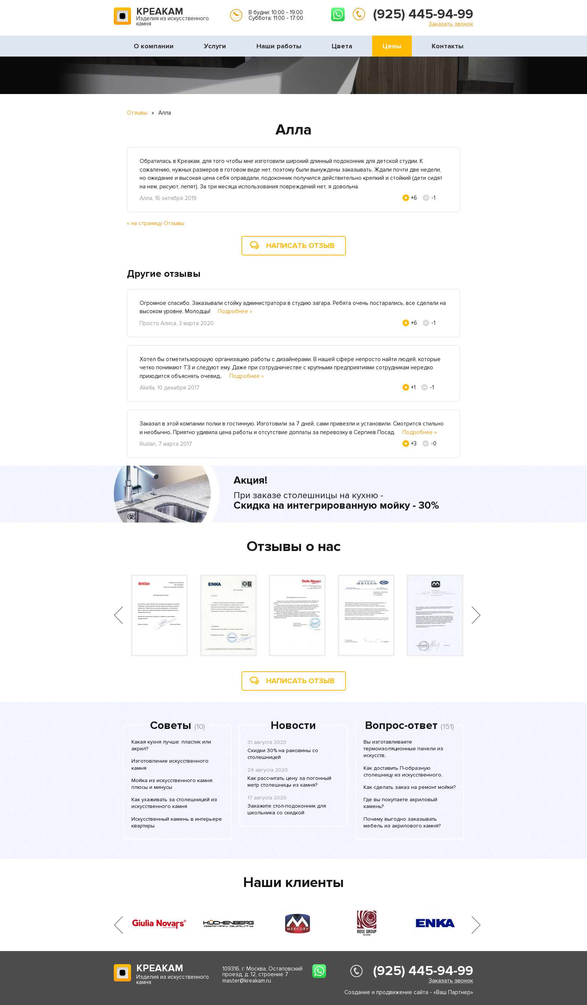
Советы (170, 725)
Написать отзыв (300, 245)
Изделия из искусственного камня (172, 17)
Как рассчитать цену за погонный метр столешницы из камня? (289, 781)
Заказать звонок (451, 24)
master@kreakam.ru (246, 980)
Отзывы (137, 112)
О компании (154, 46)
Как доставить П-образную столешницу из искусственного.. (404, 771)
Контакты (447, 46)
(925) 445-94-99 (423, 14)
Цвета (342, 46)
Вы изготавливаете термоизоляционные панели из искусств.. (403, 749)
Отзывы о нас (294, 547)
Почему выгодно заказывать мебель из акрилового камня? (402, 822)
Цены (392, 46)
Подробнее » (235, 311)
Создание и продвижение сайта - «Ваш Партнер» (408, 992)
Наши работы (278, 46)
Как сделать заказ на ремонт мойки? (410, 787)
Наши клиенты (293, 883)
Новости (293, 725)
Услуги (215, 46)
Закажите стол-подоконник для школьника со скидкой (286, 809)
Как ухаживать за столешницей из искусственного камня (174, 802)
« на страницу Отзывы (155, 223)
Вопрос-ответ (401, 725)
